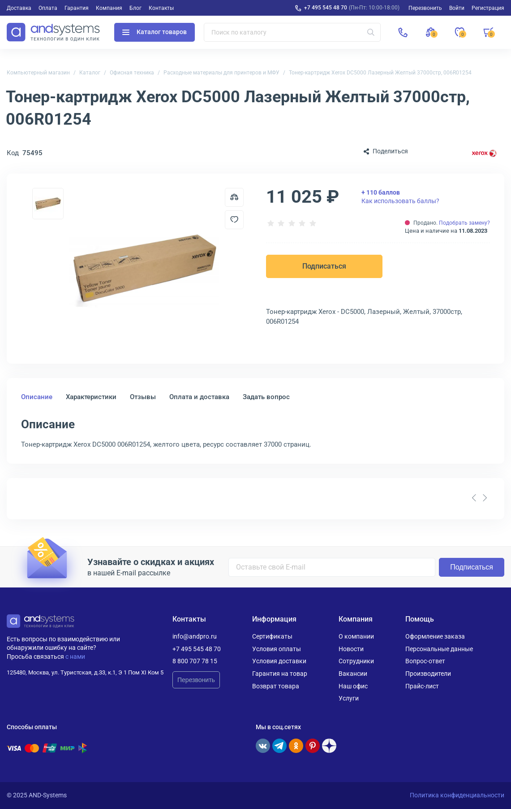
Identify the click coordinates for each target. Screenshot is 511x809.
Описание (36, 397)
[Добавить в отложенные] (234, 219)
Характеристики (91, 397)
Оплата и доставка (199, 397)
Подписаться (324, 266)
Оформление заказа (435, 636)
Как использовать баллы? (400, 196)
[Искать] (370, 32)
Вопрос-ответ (425, 661)
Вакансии (353, 673)
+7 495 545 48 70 (325, 7)
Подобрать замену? (464, 223)
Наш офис (353, 686)
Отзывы (143, 397)
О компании (356, 636)
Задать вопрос (266, 397)
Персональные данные (439, 648)
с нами (75, 656)
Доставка (19, 8)
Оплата (48, 8)
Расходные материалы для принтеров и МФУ (221, 73)
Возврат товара (275, 686)
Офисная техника (132, 73)
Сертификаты (272, 636)
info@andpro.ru (194, 636)
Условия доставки (279, 661)
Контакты (161, 8)
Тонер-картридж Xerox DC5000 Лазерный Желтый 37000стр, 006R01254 (380, 73)
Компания (109, 8)
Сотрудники (356, 661)
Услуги (349, 698)
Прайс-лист (422, 686)
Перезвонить (196, 679)
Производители (428, 673)
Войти (456, 8)
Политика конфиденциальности (457, 795)
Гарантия (76, 8)
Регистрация (488, 8)
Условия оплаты (276, 648)
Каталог (89, 73)
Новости (351, 648)
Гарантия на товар (279, 673)
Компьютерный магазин (38, 73)
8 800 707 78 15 (194, 661)
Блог (135, 8)
